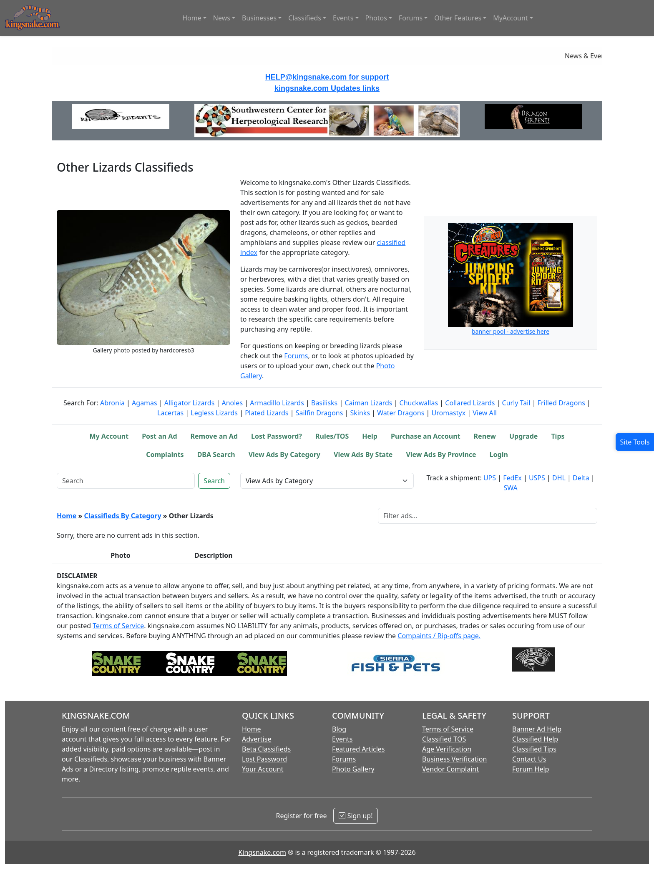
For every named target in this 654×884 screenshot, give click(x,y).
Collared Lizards (470, 402)
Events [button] (343, 17)
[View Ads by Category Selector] (327, 481)
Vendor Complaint (450, 769)
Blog (339, 729)
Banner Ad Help (536, 729)
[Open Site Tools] (635, 442)
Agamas (144, 402)
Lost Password (264, 759)
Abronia (112, 402)
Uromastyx (448, 412)
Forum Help (530, 769)
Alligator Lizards (189, 402)
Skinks (360, 412)
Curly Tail (516, 402)
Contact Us (529, 759)
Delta (581, 477)
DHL (559, 477)
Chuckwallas (419, 402)
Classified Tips (534, 749)
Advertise (256, 739)
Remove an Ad (214, 436)
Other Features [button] (457, 17)
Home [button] (191, 17)
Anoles (232, 402)
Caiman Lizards (368, 402)
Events (342, 739)
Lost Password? (276, 436)
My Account (108, 436)
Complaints (165, 454)
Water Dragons (400, 412)
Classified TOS (444, 739)
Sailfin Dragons (319, 412)
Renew (485, 436)
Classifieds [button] (304, 17)
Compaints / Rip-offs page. (438, 635)
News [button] (221, 17)
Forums (296, 355)
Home (66, 515)
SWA (510, 487)
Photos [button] (376, 17)
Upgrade (523, 436)
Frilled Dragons (561, 402)
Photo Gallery (353, 769)
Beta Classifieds (266, 749)
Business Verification (454, 759)
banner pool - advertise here (510, 331)
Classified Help (535, 739)
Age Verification (446, 749)
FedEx (512, 477)
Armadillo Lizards (277, 402)
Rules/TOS (332, 436)
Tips (557, 436)
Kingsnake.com (262, 852)
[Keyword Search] (126, 481)
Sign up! (355, 815)
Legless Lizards (214, 412)
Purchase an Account (425, 436)
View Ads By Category (284, 454)
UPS (489, 477)
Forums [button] (411, 17)
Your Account (262, 769)
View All (485, 412)
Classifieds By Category (122, 515)
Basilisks (324, 402)
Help (369, 436)
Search (214, 480)
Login (499, 454)
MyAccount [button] (510, 17)
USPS (537, 477)
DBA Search (216, 454)
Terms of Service (118, 625)
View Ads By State (363, 454)
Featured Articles (358, 749)
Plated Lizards (266, 412)
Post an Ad (159, 436)
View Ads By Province (441, 454)
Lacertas (170, 412)
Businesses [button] (259, 17)
